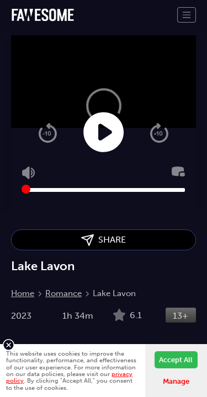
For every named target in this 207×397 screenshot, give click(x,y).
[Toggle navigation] (186, 15)
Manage (176, 381)
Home (22, 293)
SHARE (103, 240)
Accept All (176, 360)
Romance (63, 293)
